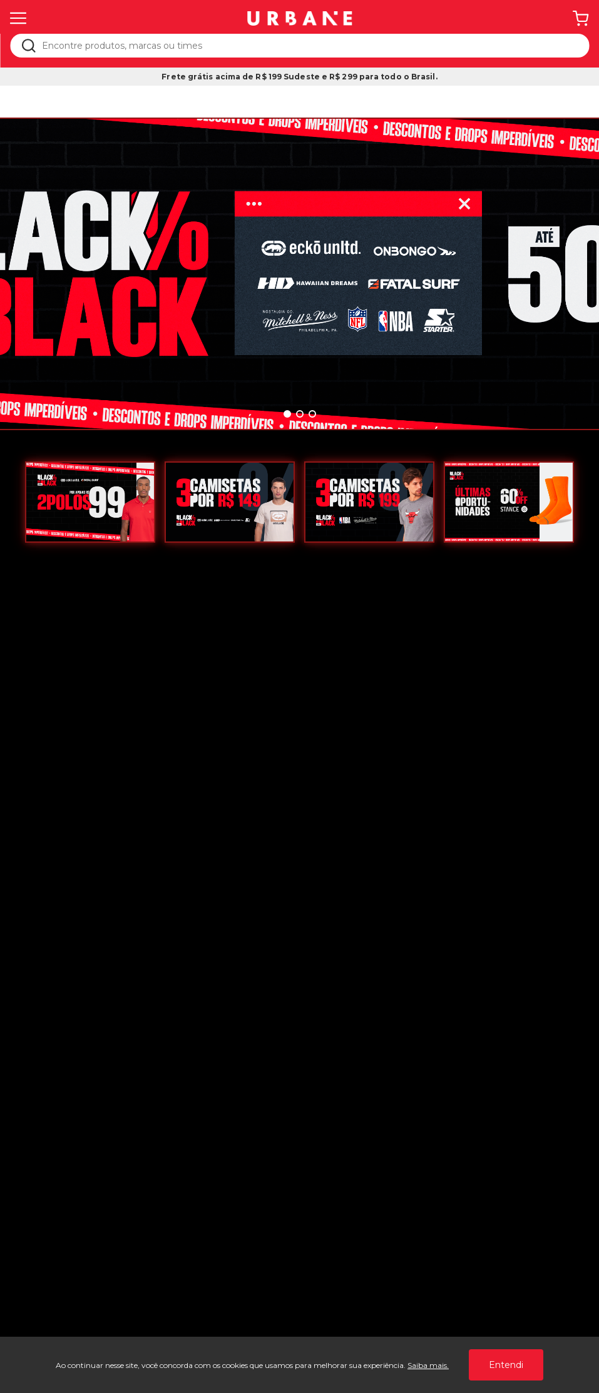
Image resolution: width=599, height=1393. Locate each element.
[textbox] (308, 45)
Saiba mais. (428, 1365)
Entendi (506, 1364)
